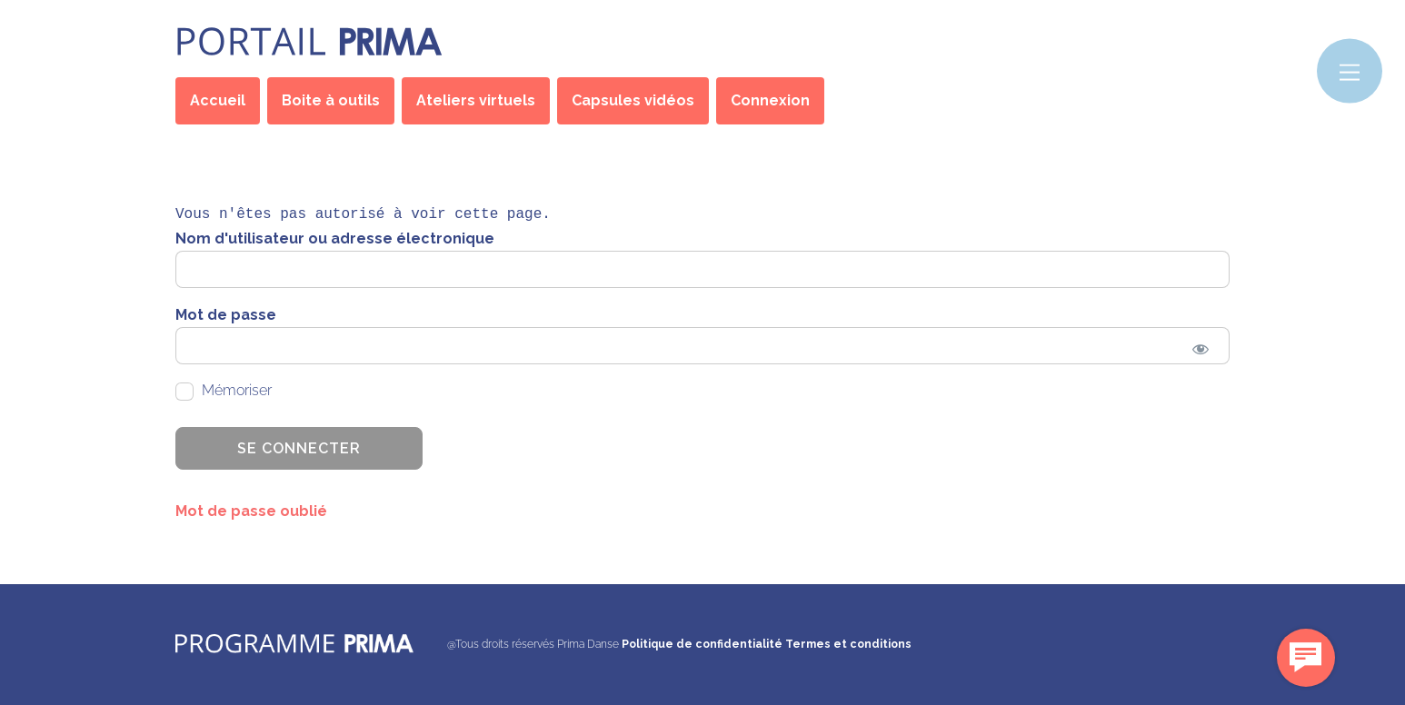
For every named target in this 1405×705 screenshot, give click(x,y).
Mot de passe (225, 314)
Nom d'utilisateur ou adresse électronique (334, 238)
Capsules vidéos (633, 100)
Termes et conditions (848, 643)
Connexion (770, 100)
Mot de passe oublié (251, 511)
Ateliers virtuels (475, 100)
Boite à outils (331, 100)
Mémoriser (223, 391)
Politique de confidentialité (702, 643)
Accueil (217, 100)
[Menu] (1349, 71)
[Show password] (1200, 348)
